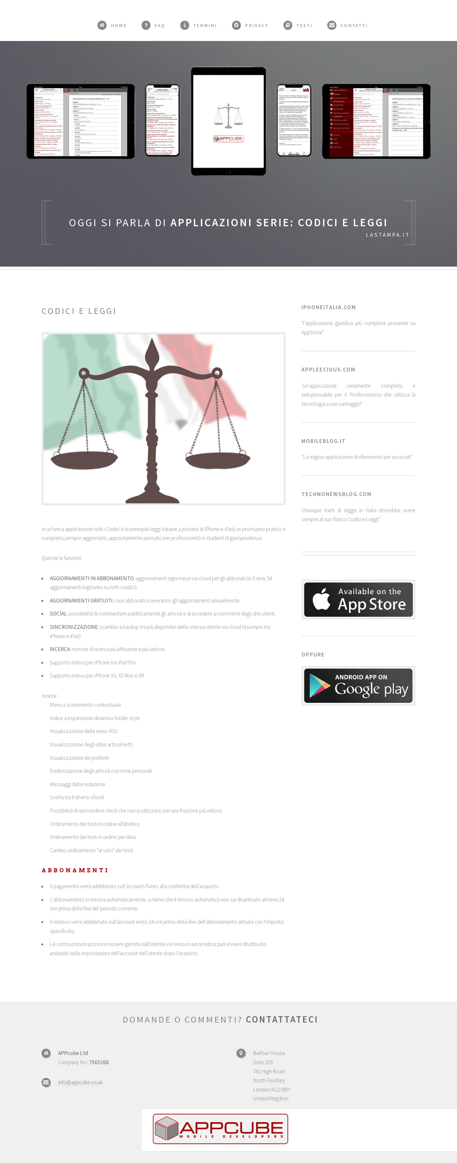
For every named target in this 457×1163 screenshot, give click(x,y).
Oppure (313, 654)
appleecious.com (328, 369)
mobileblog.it (323, 441)
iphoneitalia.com (328, 307)
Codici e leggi (79, 310)
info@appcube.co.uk (80, 1082)
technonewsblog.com (336, 494)
